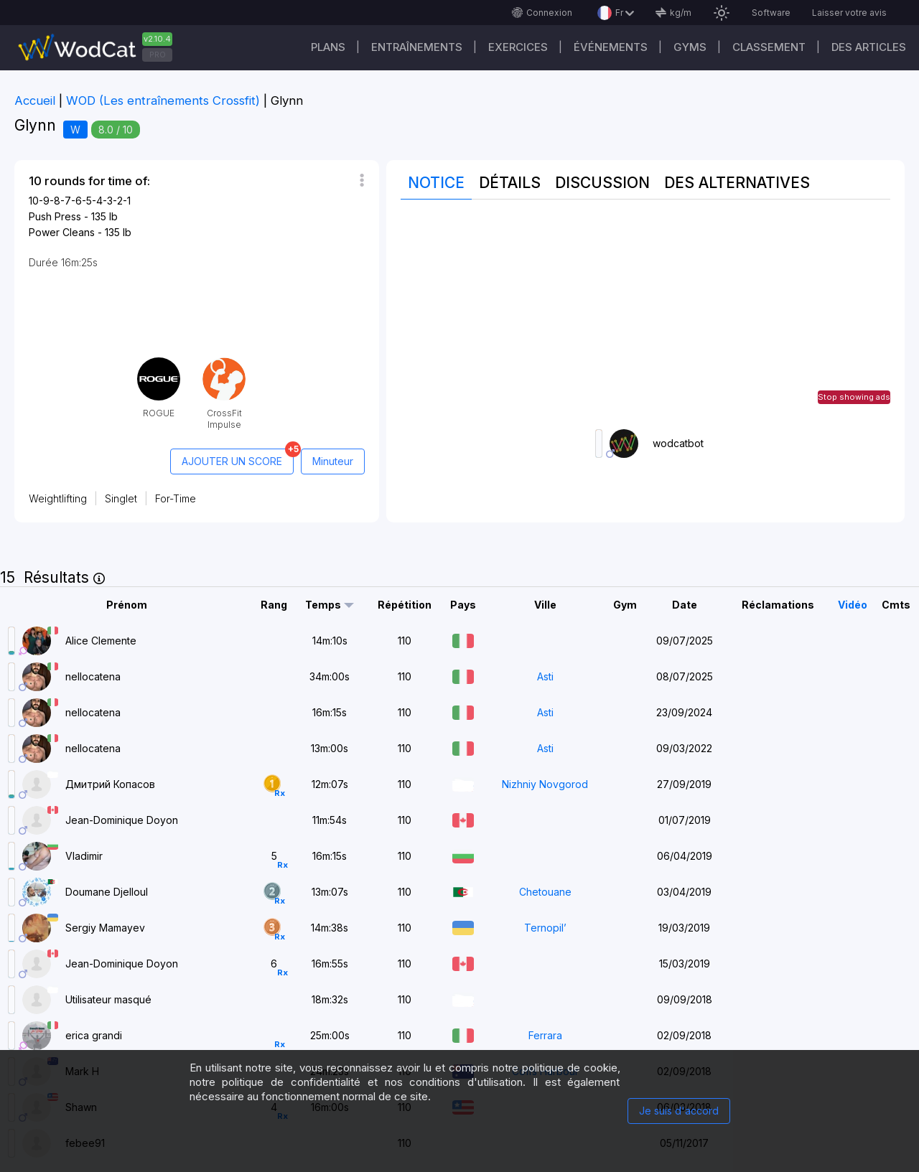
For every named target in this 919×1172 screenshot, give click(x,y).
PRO (157, 55)
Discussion (602, 183)
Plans (328, 47)
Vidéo (852, 605)
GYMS (689, 47)
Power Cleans (62, 232)
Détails (510, 183)
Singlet (121, 498)
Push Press (55, 216)
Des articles (868, 47)
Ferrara (545, 1035)
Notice (436, 183)
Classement (769, 47)
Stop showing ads (854, 397)
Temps (323, 605)
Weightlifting (58, 498)
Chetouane (545, 892)
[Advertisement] (645, 314)
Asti (545, 676)
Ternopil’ (545, 928)
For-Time (175, 498)
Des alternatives (737, 183)
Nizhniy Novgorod (545, 784)
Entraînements (416, 47)
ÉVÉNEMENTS (611, 47)
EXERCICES (518, 47)
